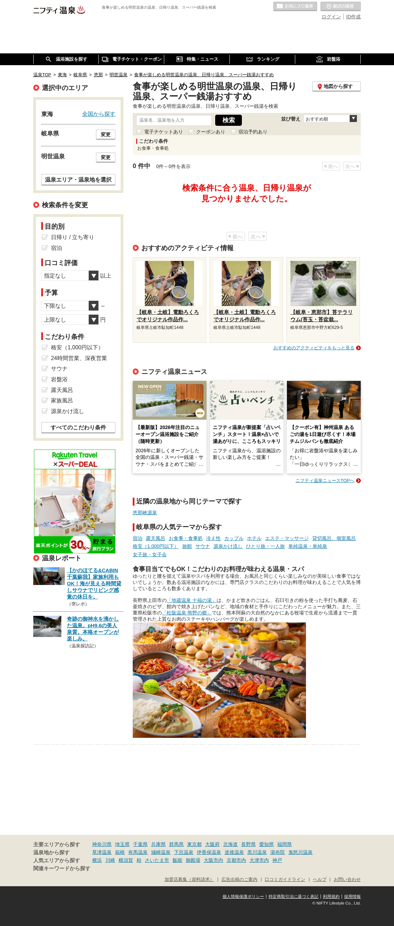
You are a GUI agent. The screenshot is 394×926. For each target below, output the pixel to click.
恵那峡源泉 (145, 512)
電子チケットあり (163, 131)
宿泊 (137, 538)
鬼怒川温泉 (300, 852)
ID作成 (353, 16)
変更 (106, 134)
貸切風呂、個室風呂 (334, 538)
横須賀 (126, 860)
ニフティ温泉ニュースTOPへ (325, 480)
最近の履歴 (341, 6)
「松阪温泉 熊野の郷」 (187, 612)
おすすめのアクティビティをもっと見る (313, 347)
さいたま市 (157, 860)
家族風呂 (62, 400)
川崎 (110, 860)
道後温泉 (234, 852)
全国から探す (98, 114)
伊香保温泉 (209, 852)
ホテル (254, 538)
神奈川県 (102, 844)
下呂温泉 (183, 852)
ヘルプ (319, 879)
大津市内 (259, 860)
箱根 (120, 852)
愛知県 (266, 844)
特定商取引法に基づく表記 (293, 896)
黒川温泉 (257, 852)
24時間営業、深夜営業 (79, 358)
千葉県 (140, 844)
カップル (234, 538)
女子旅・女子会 (150, 554)
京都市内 (236, 860)
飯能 (177, 860)
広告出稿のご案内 (239, 879)
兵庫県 (158, 844)
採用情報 (352, 896)
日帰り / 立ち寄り (72, 237)
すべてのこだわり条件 (78, 427)
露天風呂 (155, 538)
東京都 (194, 844)
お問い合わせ (347, 879)
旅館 (187, 546)
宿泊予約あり (253, 131)
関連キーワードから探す (61, 868)
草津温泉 (102, 852)
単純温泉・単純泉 (307, 546)
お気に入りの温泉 (295, 6)
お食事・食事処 (186, 538)
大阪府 (212, 844)
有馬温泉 (138, 852)
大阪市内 (213, 860)
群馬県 (176, 844)
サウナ (202, 546)
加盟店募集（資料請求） (189, 879)
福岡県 (284, 844)
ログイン (331, 16)
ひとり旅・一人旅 (265, 546)
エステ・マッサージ (287, 538)
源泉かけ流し (228, 546)
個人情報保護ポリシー (243, 896)
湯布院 (277, 852)
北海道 (230, 844)
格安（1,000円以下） (156, 546)
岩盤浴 (59, 379)
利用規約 (331, 896)
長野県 (248, 844)
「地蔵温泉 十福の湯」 (192, 600)
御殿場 (193, 860)
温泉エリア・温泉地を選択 (78, 179)
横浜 (97, 860)
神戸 (277, 860)
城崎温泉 (160, 852)
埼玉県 (122, 844)
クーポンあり (210, 131)
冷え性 (213, 538)
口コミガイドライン (285, 879)
